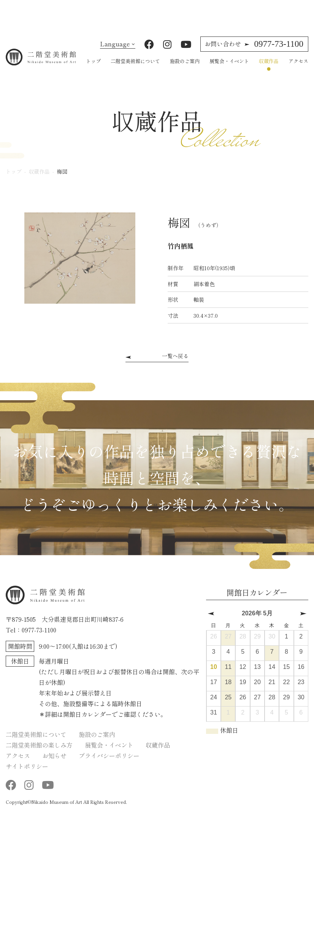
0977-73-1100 (254, 54)
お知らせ (54, 766)
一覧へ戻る (175, 366)
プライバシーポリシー (109, 766)
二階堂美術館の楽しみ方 (39, 756)
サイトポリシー (27, 777)
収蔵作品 (269, 71)
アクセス (298, 71)
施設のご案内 (185, 71)
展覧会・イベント (229, 71)
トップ (93, 71)
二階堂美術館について (135, 71)
